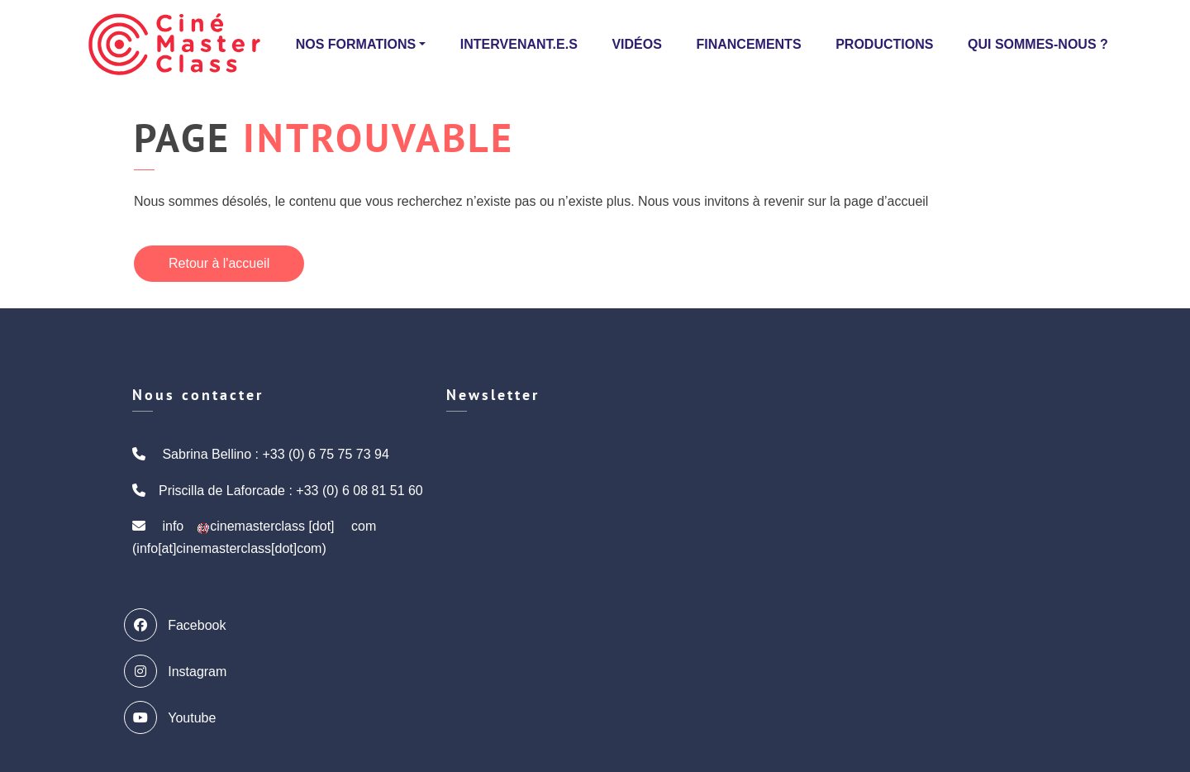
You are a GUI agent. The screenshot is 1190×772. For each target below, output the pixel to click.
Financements (748, 44)
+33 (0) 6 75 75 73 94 (325, 454)
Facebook (179, 624)
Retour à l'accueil (219, 263)
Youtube (174, 717)
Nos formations (356, 44)
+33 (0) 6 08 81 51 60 (359, 491)
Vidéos (636, 44)
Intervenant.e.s (519, 44)
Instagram (179, 671)
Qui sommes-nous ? (1038, 44)
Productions (884, 44)
